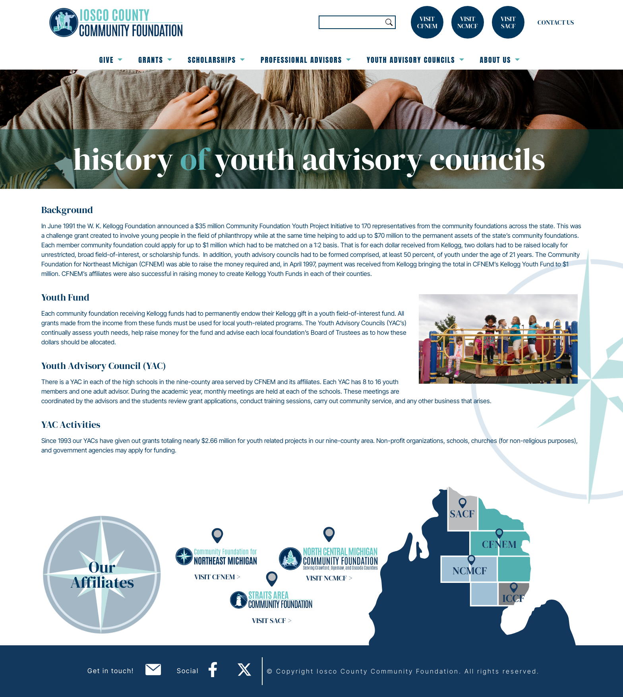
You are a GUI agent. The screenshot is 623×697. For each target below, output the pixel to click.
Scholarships (216, 59)
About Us (500, 59)
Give (111, 59)
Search (389, 22)
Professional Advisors (306, 59)
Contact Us (556, 22)
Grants (155, 59)
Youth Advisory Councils (415, 59)
